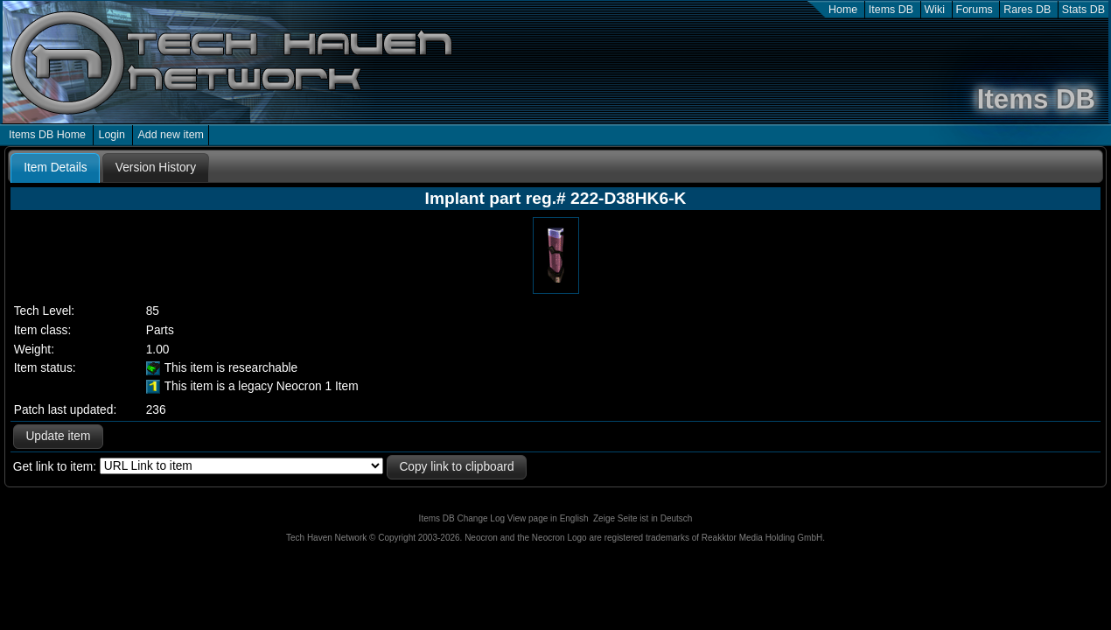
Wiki (935, 10)
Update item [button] (57, 436)
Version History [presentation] (155, 167)
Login (111, 135)
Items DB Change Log (462, 518)
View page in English (548, 518)
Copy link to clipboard (456, 466)
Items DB (891, 10)
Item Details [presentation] (55, 167)
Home (842, 10)
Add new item (170, 135)
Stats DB (1083, 10)
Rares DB (1027, 10)
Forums (974, 10)
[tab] (55, 168)
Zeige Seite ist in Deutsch (642, 518)
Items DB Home (47, 135)
